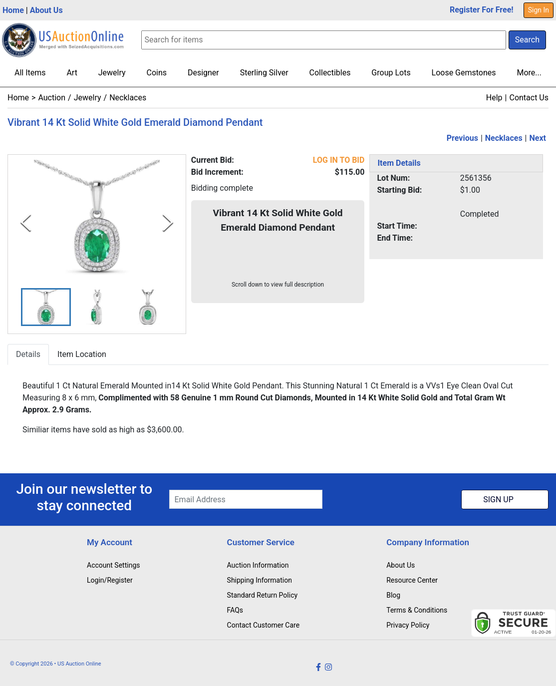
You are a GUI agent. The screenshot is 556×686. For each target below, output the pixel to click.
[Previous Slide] (25, 222)
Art (71, 72)
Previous (462, 138)
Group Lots (390, 72)
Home (13, 10)
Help (494, 97)
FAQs (235, 610)
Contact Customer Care (263, 625)
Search (527, 39)
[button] (46, 307)
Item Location (81, 354)
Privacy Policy (407, 625)
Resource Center (412, 580)
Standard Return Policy (262, 595)
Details (28, 354)
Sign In (538, 10)
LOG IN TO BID (339, 160)
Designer (203, 72)
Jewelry (112, 72)
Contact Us (529, 97)
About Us (46, 10)
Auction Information (258, 565)
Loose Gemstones (464, 72)
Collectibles (330, 72)
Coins (157, 72)
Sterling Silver (264, 72)
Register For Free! (482, 9)
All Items (30, 72)
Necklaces (127, 97)
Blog (393, 595)
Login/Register (110, 580)
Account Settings (113, 565)
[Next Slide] (168, 222)
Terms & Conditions (416, 610)
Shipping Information (259, 580)
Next (538, 138)
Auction (51, 97)
